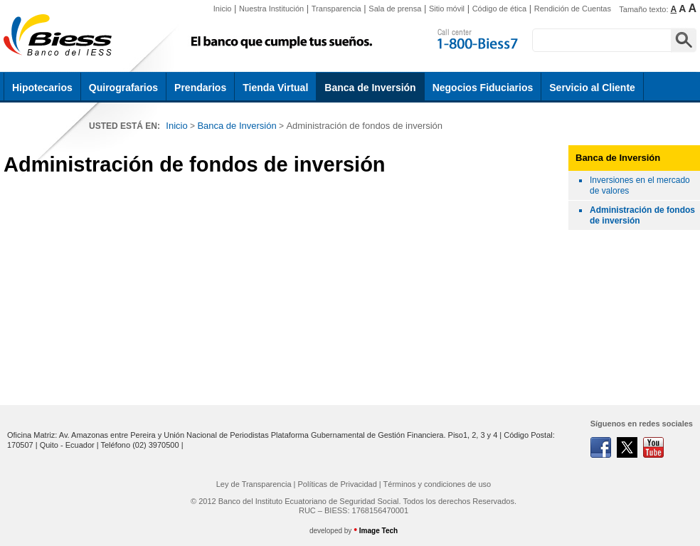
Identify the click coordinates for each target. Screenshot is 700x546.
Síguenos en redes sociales (641, 423)
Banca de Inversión (369, 87)
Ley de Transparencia (254, 484)
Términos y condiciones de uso (437, 484)
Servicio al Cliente (592, 87)
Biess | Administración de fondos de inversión (60, 35)
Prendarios (200, 87)
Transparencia (336, 8)
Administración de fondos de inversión (364, 125)
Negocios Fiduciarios (483, 87)
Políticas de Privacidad (337, 484)
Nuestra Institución (271, 8)
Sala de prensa (394, 8)
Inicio (222, 8)
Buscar (684, 40)
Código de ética (499, 8)
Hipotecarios (42, 87)
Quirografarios (123, 87)
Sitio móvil (447, 8)
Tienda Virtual (275, 87)
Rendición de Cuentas (572, 8)
